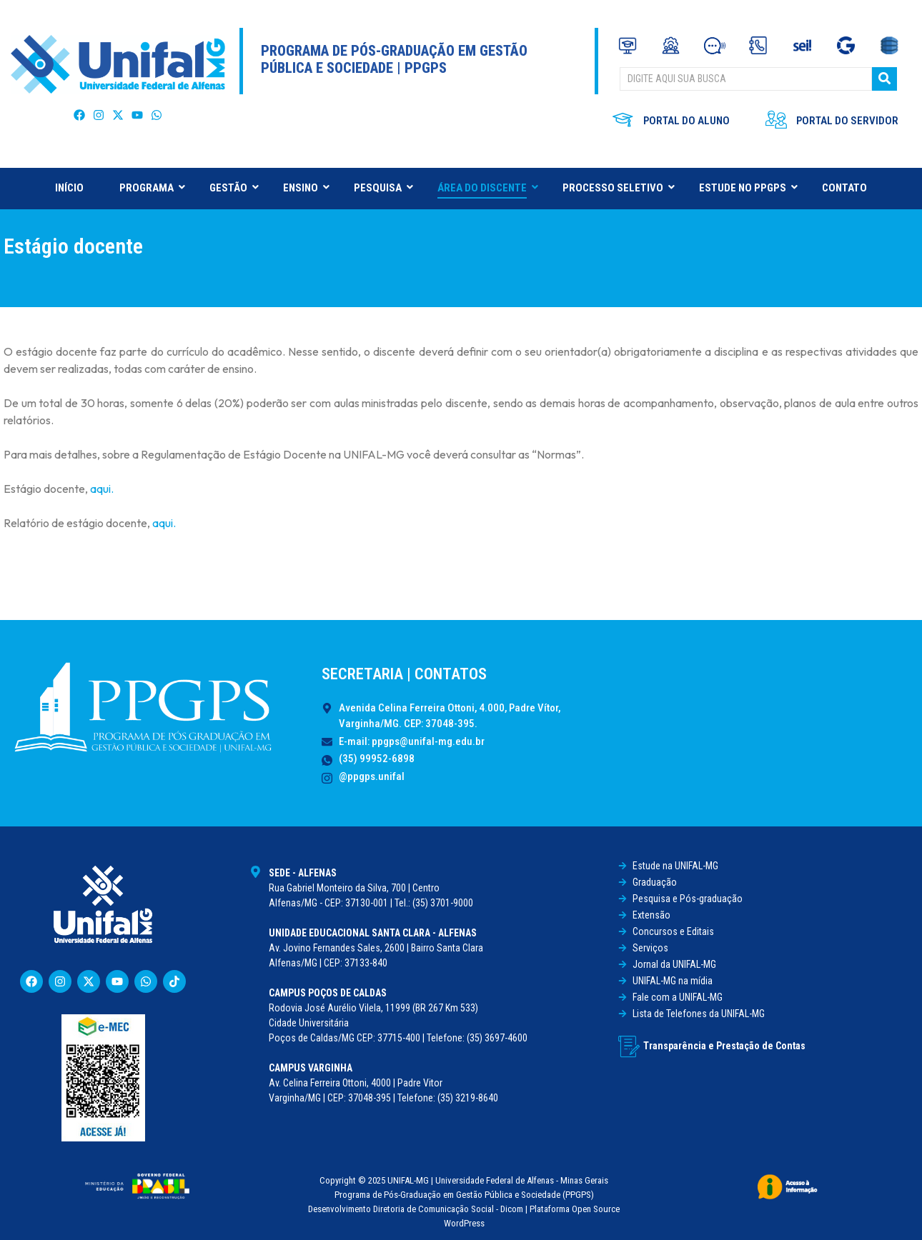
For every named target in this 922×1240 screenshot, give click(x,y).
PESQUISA (383, 187)
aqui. (102, 488)
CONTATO (844, 187)
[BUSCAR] (746, 79)
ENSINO (306, 187)
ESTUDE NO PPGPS (748, 187)
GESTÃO (233, 187)
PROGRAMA (151, 187)
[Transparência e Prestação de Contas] (629, 1046)
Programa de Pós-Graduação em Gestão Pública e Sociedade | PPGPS (394, 59)
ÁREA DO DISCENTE (487, 187)
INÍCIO (69, 187)
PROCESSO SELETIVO (618, 187)
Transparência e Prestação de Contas (724, 1045)
